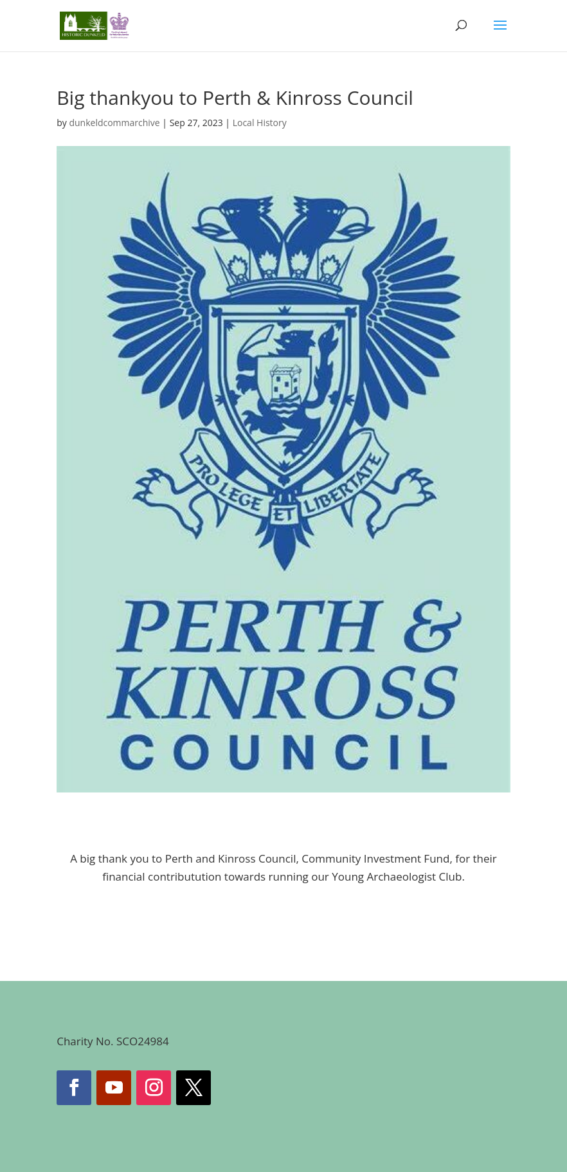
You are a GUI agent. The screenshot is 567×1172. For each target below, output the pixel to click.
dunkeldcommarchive (114, 122)
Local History (260, 122)
